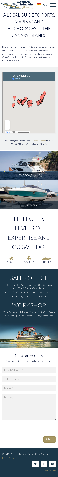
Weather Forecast (38, 140)
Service (11, 262)
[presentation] (25, 429)
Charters (47, 262)
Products (29, 262)
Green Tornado (49, 470)
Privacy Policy (8, 458)
